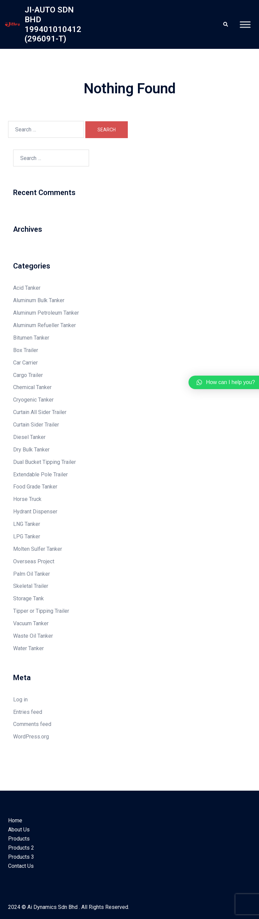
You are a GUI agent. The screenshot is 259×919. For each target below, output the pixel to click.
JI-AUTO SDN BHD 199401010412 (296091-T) (53, 24)
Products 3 (21, 857)
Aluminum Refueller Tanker (44, 325)
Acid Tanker (26, 288)
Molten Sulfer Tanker (37, 549)
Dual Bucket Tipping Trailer (44, 462)
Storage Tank (28, 598)
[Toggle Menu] (245, 24)
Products (19, 838)
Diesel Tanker (29, 437)
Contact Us (21, 866)
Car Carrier (25, 362)
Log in (20, 699)
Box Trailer (25, 350)
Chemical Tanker (32, 387)
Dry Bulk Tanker (31, 449)
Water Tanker (28, 648)
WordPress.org (31, 736)
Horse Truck (27, 499)
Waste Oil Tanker (33, 636)
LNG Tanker (26, 524)
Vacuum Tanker (31, 623)
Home (15, 820)
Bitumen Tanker (31, 338)
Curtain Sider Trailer (36, 424)
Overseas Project (33, 561)
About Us (19, 829)
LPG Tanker (26, 536)
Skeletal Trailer (30, 586)
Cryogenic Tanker (33, 400)
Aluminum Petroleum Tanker (46, 313)
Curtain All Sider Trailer (39, 412)
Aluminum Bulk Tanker (38, 300)
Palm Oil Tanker (31, 574)
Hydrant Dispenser (35, 511)
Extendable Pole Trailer (40, 474)
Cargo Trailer (28, 375)
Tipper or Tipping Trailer (41, 611)
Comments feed (32, 724)
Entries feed (27, 712)
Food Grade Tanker (35, 486)
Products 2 (21, 848)
